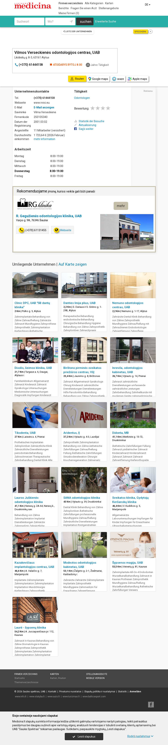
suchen (85, 22)
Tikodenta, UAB (25, 433)
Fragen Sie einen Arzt (84, 8)
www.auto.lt (54, 696)
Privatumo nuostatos (70, 691)
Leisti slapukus (84, 736)
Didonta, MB (120, 433)
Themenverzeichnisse (26, 682)
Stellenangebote (109, 8)
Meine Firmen (69, 13)
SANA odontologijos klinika (81, 497)
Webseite (62, 230)
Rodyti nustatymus (140, 736)
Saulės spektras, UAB (34, 691)
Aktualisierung (85, 125)
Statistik (122, 691)
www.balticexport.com (94, 696)
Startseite (19, 678)
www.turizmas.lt (71, 696)
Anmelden (135, 691)
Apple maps (137, 79)
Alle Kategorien (94, 3)
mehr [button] (121, 206)
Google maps (98, 79)
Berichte (64, 8)
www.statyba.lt (37, 696)
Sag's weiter (83, 128)
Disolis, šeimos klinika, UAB (33, 368)
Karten (109, 3)
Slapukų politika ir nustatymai (99, 691)
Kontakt (52, 691)
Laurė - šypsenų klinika (30, 627)
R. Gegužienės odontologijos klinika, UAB (49, 216)
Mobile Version (95, 678)
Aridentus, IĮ (71, 433)
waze (118, 78)
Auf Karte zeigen (72, 264)
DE (148, 4)
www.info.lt (20, 696)
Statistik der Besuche (89, 121)
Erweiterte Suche (105, 21)
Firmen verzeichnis (71, 3)
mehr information (44, 139)
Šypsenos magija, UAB (127, 562)
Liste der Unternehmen (77, 31)
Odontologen (82, 97)
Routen (62, 678)
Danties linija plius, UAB (79, 303)
